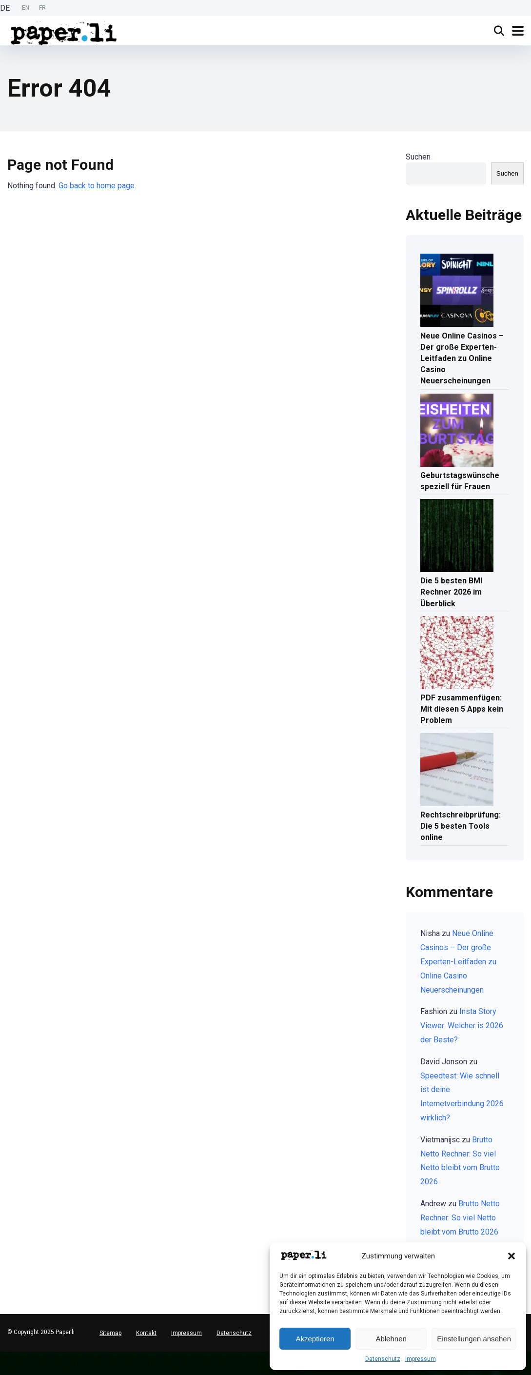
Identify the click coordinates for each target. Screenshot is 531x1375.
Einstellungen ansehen (474, 1339)
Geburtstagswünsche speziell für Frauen (459, 481)
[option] (25, 8)
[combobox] (5, 1355)
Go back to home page (97, 185)
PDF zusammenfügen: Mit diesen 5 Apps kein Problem (461, 709)
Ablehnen (390, 1339)
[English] (5, 1363)
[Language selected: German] (25, 8)
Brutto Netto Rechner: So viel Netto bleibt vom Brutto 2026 (460, 1217)
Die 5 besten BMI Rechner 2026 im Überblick (451, 592)
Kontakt (146, 1333)
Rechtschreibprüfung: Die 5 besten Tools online (460, 826)
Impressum (420, 1358)
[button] (511, 1256)
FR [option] (42, 7)
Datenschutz (382, 1358)
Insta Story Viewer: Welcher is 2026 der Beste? (461, 1025)
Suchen (418, 156)
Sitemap (110, 1333)
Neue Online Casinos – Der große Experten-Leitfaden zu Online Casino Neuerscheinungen (462, 358)
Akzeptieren (314, 1339)
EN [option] (25, 7)
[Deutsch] (5, 1355)
